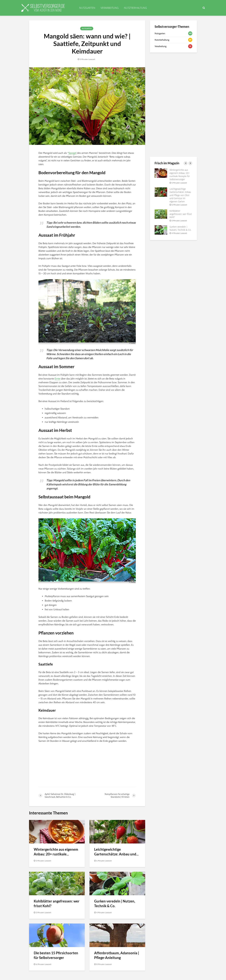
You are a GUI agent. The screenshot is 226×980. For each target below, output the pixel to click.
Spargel (72, 152)
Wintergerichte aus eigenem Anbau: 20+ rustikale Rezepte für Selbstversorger (180, 174)
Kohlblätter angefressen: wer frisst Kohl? (56, 903)
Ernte (57, 378)
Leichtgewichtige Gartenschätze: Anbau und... (116, 851)
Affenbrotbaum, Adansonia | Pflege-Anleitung (116, 955)
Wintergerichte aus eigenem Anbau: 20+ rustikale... (56, 851)
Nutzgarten (86, 28)
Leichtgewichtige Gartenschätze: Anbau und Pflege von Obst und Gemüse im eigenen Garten (180, 195)
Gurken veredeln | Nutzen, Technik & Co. (114, 903)
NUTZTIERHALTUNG (135, 8)
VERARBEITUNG (110, 8)
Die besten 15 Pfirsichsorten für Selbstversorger (56, 955)
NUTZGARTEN (87, 8)
